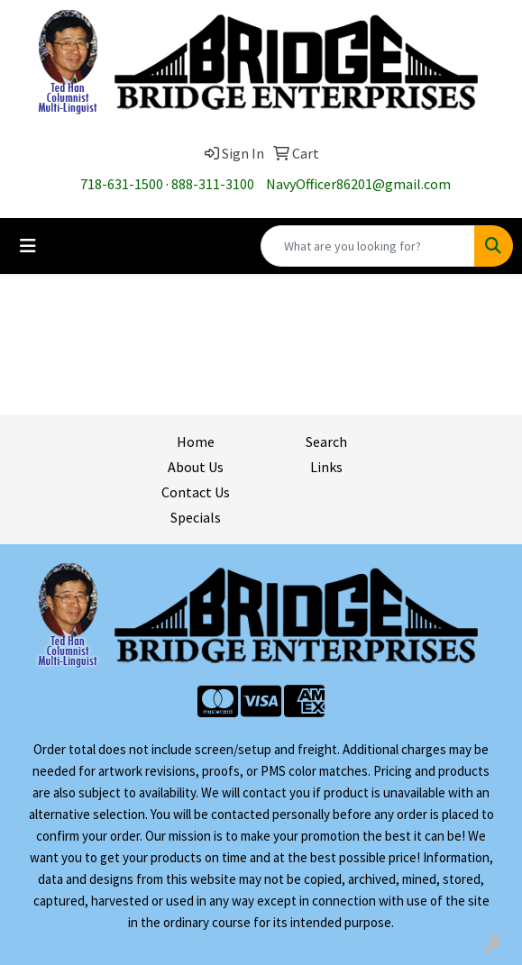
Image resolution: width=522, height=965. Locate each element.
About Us (196, 467)
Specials (195, 517)
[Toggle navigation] (28, 246)
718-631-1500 (121, 184)
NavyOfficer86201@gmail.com (358, 184)
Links (326, 467)
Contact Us (195, 492)
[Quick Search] (368, 246)
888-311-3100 (212, 184)
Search (326, 441)
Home (196, 441)
